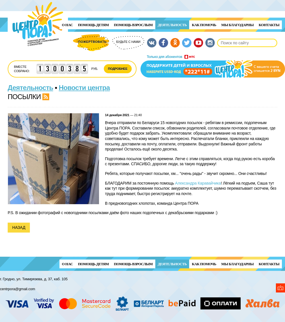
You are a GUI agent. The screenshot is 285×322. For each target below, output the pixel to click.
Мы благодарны (237, 25)
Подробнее (118, 68)
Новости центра (84, 87)
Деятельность (172, 25)
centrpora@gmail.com (17, 289)
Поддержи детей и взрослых (213, 66)
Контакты (269, 25)
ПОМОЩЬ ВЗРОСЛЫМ (133, 25)
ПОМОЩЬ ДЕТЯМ (93, 25)
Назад (18, 227)
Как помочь (204, 25)
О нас (67, 25)
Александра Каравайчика (198, 183)
